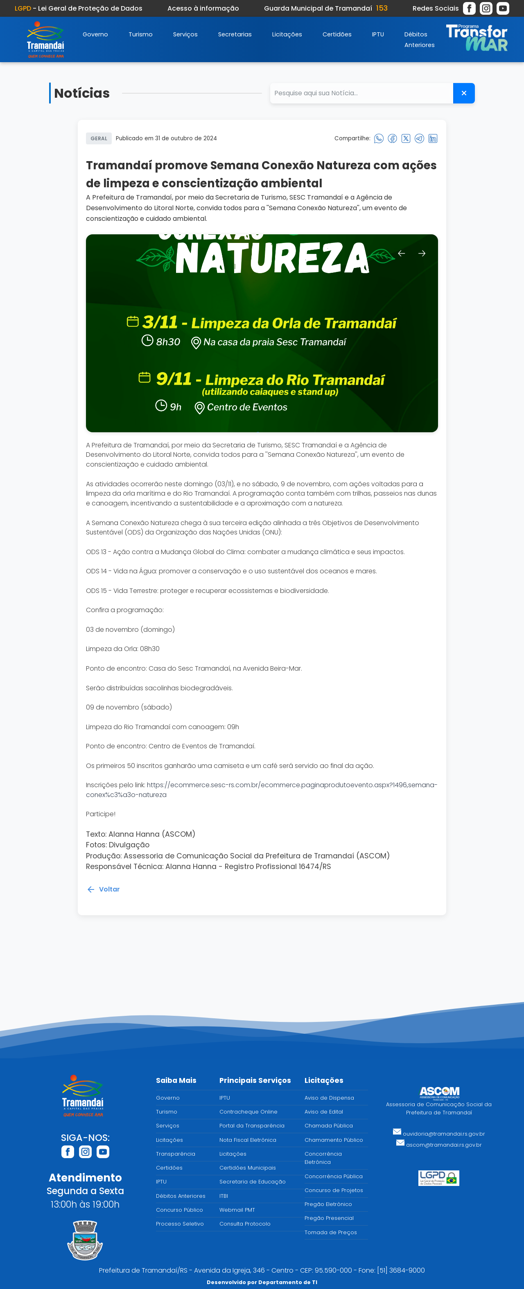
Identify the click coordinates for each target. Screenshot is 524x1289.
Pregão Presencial (329, 1218)
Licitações (287, 34)
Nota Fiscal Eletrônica (247, 1139)
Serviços (185, 34)
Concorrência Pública (334, 1176)
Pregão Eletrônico (328, 1204)
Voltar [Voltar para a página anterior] (103, 891)
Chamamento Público (334, 1139)
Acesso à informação (203, 8)
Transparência (175, 1153)
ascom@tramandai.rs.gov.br (439, 1144)
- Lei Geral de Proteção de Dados (78, 8)
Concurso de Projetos (334, 1190)
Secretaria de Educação (252, 1181)
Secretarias (235, 34)
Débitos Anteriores (181, 1195)
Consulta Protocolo (245, 1223)
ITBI (223, 1195)
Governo (95, 34)
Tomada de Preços (331, 1232)
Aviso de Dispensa (329, 1097)
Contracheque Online (248, 1111)
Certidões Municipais (247, 1167)
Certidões (337, 34)
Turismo (141, 34)
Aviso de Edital (324, 1111)
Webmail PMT (237, 1209)
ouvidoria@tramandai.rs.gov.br (439, 1133)
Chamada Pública (329, 1125)
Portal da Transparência (252, 1125)
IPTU (378, 34)
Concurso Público (179, 1209)
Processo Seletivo (180, 1223)
